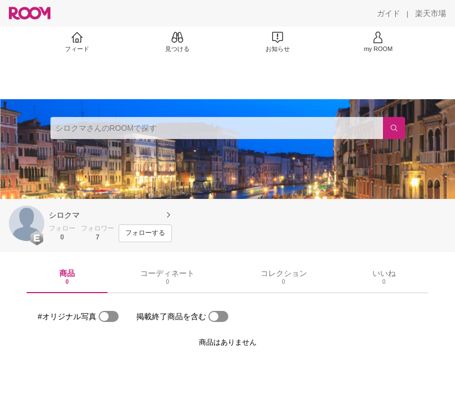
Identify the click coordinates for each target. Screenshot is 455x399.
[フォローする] (145, 233)
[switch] (109, 316)
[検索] (394, 128)
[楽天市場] (430, 13)
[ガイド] (388, 13)
